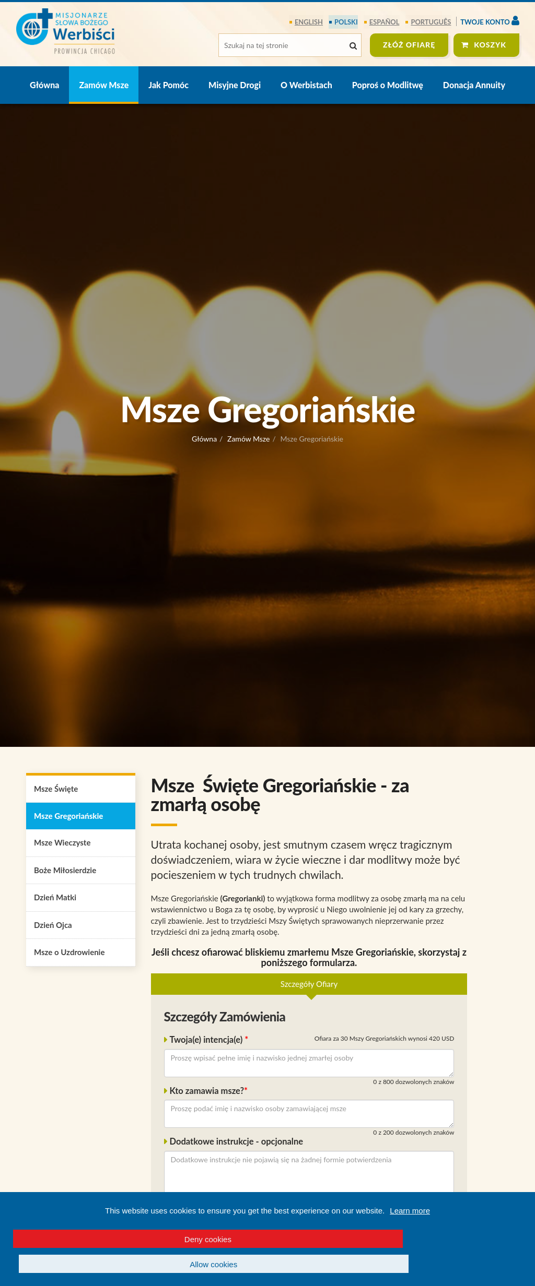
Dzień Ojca (53, 925)
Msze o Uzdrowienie (69, 952)
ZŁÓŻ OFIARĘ (409, 44)
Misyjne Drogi (234, 85)
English (310, 22)
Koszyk (490, 44)
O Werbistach (306, 85)
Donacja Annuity (474, 85)
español (384, 22)
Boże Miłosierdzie (65, 870)
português (431, 22)
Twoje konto (489, 20)
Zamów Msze (104, 85)
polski (346, 22)
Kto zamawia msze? (207, 1091)
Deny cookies (133, 1264)
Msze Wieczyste (62, 843)
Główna (44, 85)
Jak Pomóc (168, 85)
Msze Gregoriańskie (68, 816)
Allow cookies (401, 1264)
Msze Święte (56, 788)
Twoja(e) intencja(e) (207, 1040)
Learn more (410, 1236)
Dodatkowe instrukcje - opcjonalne (237, 1142)
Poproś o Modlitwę (387, 85)
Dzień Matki (55, 897)
